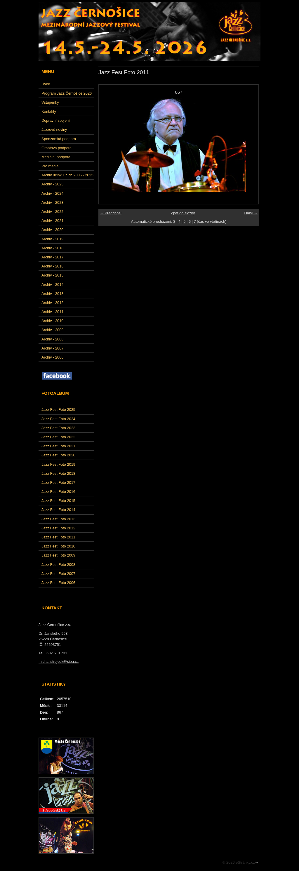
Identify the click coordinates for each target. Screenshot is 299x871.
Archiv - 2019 (52, 239)
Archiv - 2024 (52, 193)
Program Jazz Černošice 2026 (66, 93)
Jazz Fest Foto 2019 (58, 464)
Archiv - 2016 (52, 266)
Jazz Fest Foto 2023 (58, 428)
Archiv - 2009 (52, 330)
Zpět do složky (183, 213)
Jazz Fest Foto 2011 (58, 537)
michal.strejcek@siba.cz (59, 661)
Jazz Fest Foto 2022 (58, 437)
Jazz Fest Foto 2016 (58, 491)
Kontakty (48, 111)
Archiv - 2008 (52, 339)
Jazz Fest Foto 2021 (58, 446)
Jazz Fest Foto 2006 (58, 582)
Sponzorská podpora (58, 139)
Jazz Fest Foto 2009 (58, 555)
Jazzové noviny (54, 129)
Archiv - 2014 (52, 284)
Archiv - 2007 (52, 348)
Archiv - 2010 (52, 321)
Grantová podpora (56, 148)
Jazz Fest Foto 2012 (58, 528)
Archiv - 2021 (52, 220)
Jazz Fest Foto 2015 (58, 500)
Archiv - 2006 (52, 357)
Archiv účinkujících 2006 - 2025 (67, 175)
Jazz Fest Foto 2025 (58, 409)
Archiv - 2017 (52, 257)
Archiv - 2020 (52, 229)
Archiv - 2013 (52, 293)
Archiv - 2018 (52, 248)
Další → (251, 213)
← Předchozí (110, 213)
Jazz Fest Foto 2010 (58, 546)
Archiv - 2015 (52, 275)
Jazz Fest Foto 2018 (58, 473)
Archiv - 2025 (52, 184)
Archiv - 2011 (52, 312)
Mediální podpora (55, 157)
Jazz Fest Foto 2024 (58, 419)
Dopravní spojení (55, 120)
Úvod (45, 84)
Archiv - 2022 (52, 211)
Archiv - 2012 (52, 302)
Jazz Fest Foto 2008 (58, 564)
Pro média (49, 166)
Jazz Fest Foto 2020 (58, 455)
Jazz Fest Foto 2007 (58, 573)
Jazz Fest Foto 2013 (58, 519)
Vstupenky (50, 102)
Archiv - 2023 (52, 202)
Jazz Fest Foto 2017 (58, 482)
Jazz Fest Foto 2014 (58, 509)
